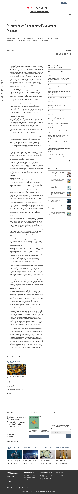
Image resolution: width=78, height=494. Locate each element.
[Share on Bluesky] (2, 97)
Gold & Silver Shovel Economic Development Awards (46, 476)
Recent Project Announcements (30, 481)
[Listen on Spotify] (17, 437)
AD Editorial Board (57, 14)
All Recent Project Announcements (55, 160)
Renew (69, 3)
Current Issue (11, 479)
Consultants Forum (11, 3)
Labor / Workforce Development (30, 477)
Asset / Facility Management (29, 475)
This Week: (61, 429)
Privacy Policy (43, 492)
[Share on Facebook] (2, 90)
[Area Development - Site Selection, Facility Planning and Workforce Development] (39, 7)
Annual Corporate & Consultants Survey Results (46, 479)
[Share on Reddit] (2, 93)
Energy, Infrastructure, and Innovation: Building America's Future (16, 424)
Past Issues (46, 412)
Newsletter (10, 476)
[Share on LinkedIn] (2, 83)
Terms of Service (49, 492)
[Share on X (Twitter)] (2, 86)
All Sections (70, 14)
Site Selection (20, 20)
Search (43, 12)
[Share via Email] (2, 100)
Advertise (17, 3)
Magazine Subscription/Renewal (13, 473)
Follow (35, 12)
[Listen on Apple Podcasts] (17, 434)
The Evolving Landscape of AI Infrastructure (16, 418)
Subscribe (64, 2)
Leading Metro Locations (45, 481)
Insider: (60, 426)
